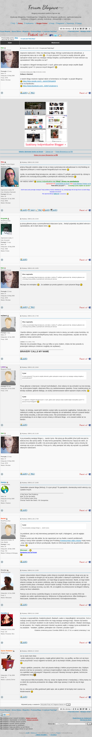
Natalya (3, 482)
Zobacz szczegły (31, 718)
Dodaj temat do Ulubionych (82, 718)
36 (81, 29)
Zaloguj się (49, 152)
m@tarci (4, 315)
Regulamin (59, 23)
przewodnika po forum (62, 184)
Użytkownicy (29, 23)
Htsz (2, 162)
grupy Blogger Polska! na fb (82, 184)
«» (78, 29)
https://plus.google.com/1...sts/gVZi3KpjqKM (39, 81)
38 (86, 29)
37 (83, 29)
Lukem (3, 367)
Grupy (51, 23)
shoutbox (53, 735)
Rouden (4, 570)
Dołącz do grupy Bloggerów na (46, 155)
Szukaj (19, 23)
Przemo (58, 733)
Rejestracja (69, 23)
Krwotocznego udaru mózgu (70, 540)
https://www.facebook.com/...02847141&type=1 (40, 86)
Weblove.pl (34, 733)
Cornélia (4, 613)
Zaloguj (78, 23)
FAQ (12, 23)
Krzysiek (4, 218)
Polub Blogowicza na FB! (64, 152)
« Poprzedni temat (73, 31)
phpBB (27, 733)
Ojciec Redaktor (7, 651)
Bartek (3, 518)
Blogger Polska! (41, 23)
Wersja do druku (85, 720)
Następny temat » (85, 31)
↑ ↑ (41, 735)
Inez (2, 48)
